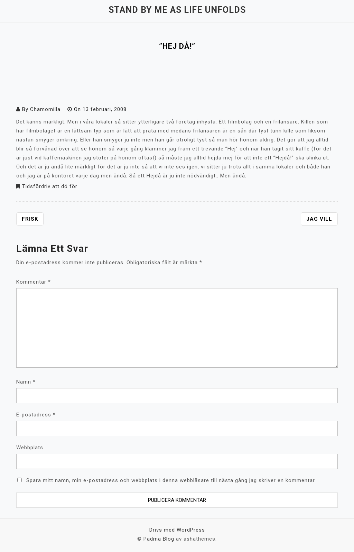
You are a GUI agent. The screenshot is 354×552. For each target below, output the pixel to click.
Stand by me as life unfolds (177, 10)
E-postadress (36, 415)
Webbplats (29, 447)
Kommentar (33, 282)
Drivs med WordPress (177, 530)
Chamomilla (45, 109)
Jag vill (319, 219)
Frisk (30, 219)
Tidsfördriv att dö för (49, 186)
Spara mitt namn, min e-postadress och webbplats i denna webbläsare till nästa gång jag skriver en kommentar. (171, 480)
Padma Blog (158, 539)
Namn (26, 382)
